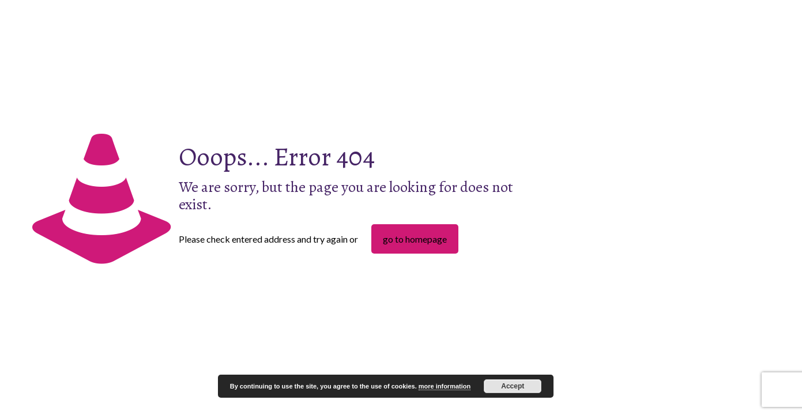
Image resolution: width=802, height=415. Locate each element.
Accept (512, 386)
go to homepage (415, 238)
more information (444, 386)
